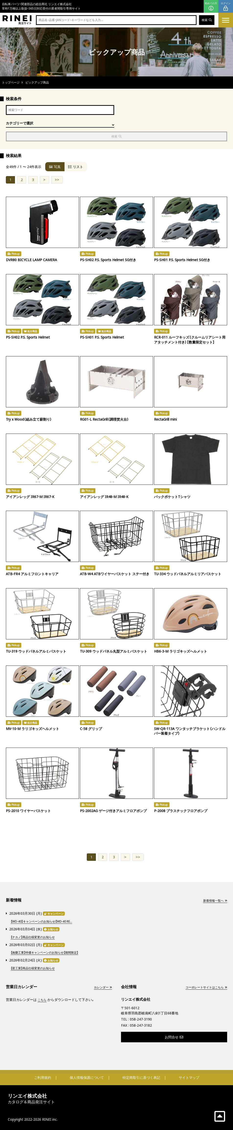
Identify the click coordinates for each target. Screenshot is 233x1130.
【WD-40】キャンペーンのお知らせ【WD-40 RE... (47, 922)
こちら (43, 999)
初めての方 (211, 6)
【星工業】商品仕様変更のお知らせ (36, 967)
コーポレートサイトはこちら (203, 986)
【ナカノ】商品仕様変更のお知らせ (36, 937)
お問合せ (174, 1036)
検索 (206, 20)
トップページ (11, 82)
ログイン (225, 6)
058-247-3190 (141, 1019)
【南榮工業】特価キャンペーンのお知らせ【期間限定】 (50, 952)
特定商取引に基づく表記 (141, 1077)
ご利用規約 (42, 1077)
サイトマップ (189, 1077)
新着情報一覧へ (213, 901)
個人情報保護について (87, 1077)
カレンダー (101, 986)
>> (57, 181)
